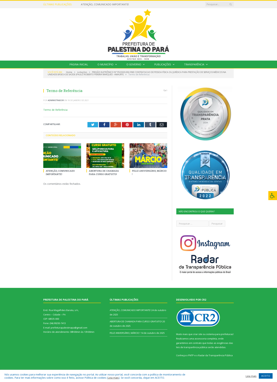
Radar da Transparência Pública (215, 355)
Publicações (162, 64)
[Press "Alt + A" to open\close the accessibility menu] (272, 195)
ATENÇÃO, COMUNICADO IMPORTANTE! (105, 4)
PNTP (191, 355)
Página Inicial (78, 64)
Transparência (194, 64)
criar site (197, 334)
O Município (105, 64)
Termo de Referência (55, 109)
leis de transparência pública (191, 347)
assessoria (201, 338)
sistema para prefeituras (219, 334)
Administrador (56, 100)
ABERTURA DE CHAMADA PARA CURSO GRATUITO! (104, 172)
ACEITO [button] (265, 375)
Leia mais (113, 377)
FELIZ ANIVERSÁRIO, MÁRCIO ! (125, 332)
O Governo (133, 64)
